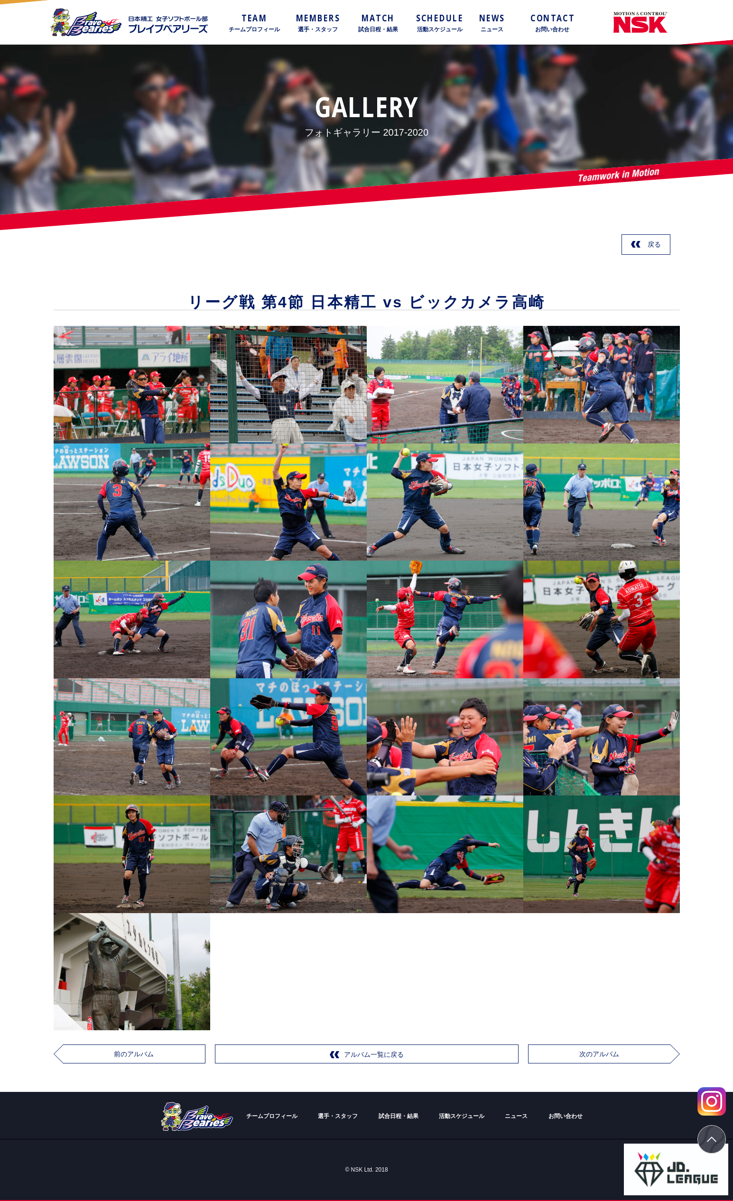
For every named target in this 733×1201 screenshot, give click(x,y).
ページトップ (711, 1139)
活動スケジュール (461, 1116)
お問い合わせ (565, 1116)
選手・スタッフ (338, 1116)
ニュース (516, 1116)
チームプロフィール (271, 1116)
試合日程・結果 (398, 1116)
